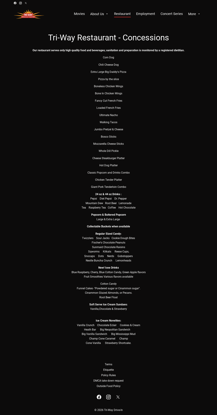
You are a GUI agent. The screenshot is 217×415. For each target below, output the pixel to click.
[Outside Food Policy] (109, 386)
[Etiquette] (108, 370)
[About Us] (99, 14)
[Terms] (108, 364)
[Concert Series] (172, 14)
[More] (194, 14)
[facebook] (15, 3)
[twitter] (25, 3)
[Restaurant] (122, 14)
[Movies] (79, 14)
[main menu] (137, 14)
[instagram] (20, 3)
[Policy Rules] (108, 375)
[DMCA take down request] (108, 380)
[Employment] (145, 14)
